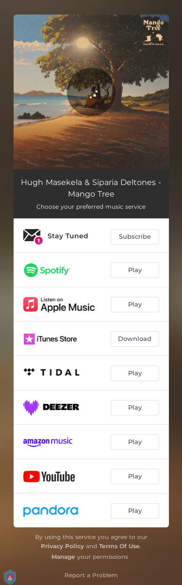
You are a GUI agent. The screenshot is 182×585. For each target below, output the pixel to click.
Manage (63, 556)
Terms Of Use (119, 546)
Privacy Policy (62, 546)
